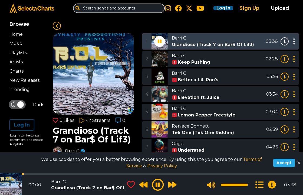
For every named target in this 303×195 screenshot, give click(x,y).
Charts (16, 71)
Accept (284, 162)
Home (16, 34)
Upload (280, 8)
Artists (16, 61)
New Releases (24, 80)
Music (15, 43)
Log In (220, 8)
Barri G (72, 151)
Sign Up (249, 8)
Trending (19, 89)
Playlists (18, 52)
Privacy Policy (162, 165)
